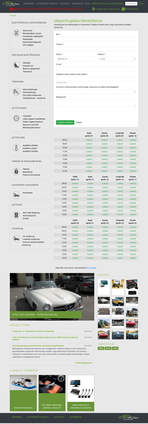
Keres (141, 4)
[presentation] (73, 112)
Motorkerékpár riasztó (32, 33)
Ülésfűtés (26, 63)
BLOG (88, 4)
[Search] (131, 3)
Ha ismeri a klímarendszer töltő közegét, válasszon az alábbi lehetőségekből (87, 87)
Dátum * (59, 54)
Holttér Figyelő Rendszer (33, 121)
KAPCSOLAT (65, 4)
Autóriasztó (27, 30)
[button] (16, 297)
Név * (58, 34)
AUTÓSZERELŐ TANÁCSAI (47, 4)
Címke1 (101, 348)
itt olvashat (91, 268)
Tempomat (27, 71)
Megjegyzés (61, 97)
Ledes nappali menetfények (34, 119)
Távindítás (27, 116)
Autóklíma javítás (30, 148)
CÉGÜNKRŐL (29, 4)
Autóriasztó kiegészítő (32, 42)
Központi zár (28, 65)
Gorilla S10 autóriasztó (23, 408)
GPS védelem (28, 45)
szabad (89, 140)
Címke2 (108, 348)
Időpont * (101, 54)
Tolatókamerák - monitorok (34, 98)
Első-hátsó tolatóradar (32, 95)
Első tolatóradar (29, 92)
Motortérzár (28, 172)
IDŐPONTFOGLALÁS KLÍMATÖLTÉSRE (107, 4)
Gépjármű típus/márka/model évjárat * (72, 74)
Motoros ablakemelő (31, 68)
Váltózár (26, 169)
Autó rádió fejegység (31, 212)
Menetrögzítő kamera (31, 127)
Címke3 (115, 348)
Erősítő (26, 218)
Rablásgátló (28, 39)
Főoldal (13, 15)
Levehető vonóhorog (31, 239)
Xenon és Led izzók (31, 124)
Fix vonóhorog (29, 236)
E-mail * (59, 64)
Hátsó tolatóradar (30, 89)
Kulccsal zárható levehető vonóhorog (33, 243)
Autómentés (28, 192)
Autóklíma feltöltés (30, 145)
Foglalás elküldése (65, 122)
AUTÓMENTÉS (78, 4)
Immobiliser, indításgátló (33, 36)
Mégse (79, 122)
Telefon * (59, 44)
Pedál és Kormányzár (31, 175)
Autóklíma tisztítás (30, 151)
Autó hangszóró (29, 215)
